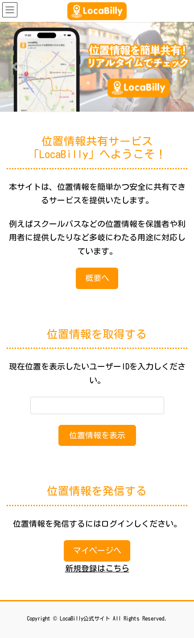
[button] (14, 67)
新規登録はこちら (97, 568)
